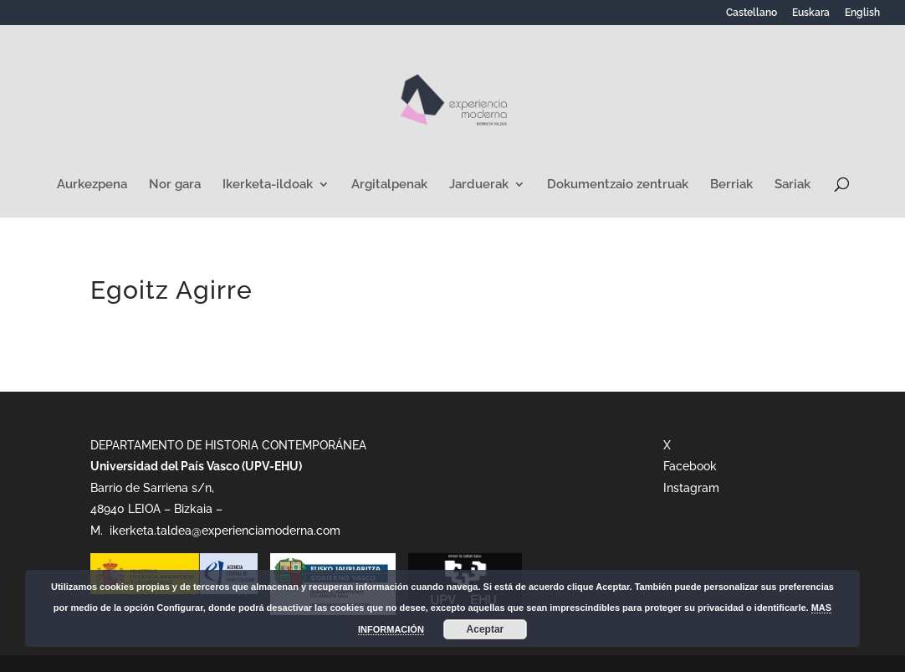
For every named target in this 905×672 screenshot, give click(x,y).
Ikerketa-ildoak (267, 185)
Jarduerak (479, 185)
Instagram (691, 488)
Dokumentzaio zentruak (617, 185)
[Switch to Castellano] (751, 16)
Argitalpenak (389, 185)
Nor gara (175, 185)
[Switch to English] (862, 16)
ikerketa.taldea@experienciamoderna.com (223, 530)
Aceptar (485, 629)
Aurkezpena (92, 185)
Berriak (731, 185)
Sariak (792, 185)
